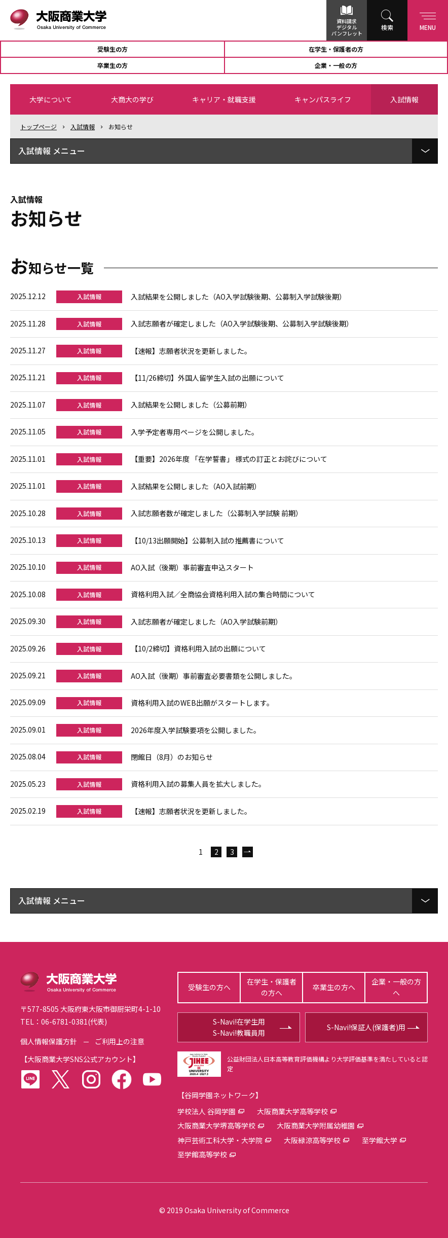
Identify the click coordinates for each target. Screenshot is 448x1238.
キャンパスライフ (322, 99)
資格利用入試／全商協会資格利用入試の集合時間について (223, 594)
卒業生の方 (112, 65)
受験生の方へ (209, 987)
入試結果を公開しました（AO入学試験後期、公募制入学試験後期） (238, 297)
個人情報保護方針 (48, 1041)
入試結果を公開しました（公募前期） (191, 404)
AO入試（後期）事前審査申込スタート (192, 567)
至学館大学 (379, 1140)
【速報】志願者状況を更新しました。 (191, 351)
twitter (61, 1079)
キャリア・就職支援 (224, 99)
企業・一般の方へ (396, 987)
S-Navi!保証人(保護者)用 (366, 1027)
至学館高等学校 (202, 1154)
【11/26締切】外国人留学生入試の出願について (207, 378)
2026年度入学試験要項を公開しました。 (195, 730)
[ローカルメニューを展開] (424, 151)
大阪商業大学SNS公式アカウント (80, 1059)
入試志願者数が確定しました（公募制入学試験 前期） (217, 513)
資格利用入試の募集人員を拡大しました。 (198, 784)
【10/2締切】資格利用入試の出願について (198, 648)
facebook (121, 1079)
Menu (428, 19)
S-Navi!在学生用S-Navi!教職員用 (239, 1027)
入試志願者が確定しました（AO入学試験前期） (206, 621)
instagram (91, 1079)
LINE (30, 1079)
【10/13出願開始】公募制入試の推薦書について (207, 540)
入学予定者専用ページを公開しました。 (194, 432)
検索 (387, 27)
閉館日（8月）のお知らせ (172, 757)
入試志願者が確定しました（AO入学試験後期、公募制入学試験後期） (242, 323)
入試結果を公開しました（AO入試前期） (196, 486)
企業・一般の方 (336, 65)
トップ (38, 126)
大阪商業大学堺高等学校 (216, 1125)
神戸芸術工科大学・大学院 (220, 1140)
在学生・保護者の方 (336, 49)
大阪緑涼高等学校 (312, 1140)
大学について (50, 99)
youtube (152, 1079)
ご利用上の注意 (119, 1041)
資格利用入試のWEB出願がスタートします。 (202, 703)
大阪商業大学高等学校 (292, 1111)
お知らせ (120, 126)
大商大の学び (132, 99)
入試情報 (404, 99)
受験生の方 (112, 49)
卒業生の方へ (334, 987)
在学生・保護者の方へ (271, 987)
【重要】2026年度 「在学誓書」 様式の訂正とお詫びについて (229, 459)
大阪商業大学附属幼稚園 (316, 1125)
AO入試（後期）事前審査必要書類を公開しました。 (213, 676)
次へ (247, 852)
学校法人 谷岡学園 (206, 1111)
